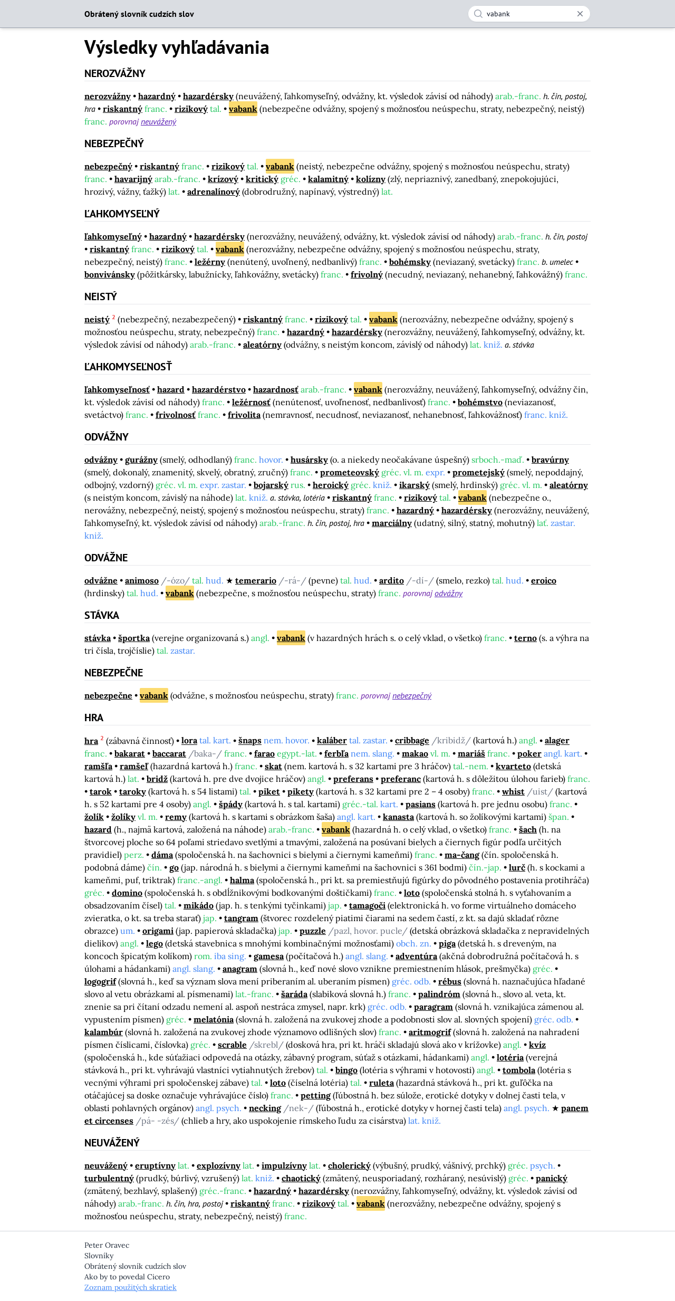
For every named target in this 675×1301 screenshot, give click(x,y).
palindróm (439, 994)
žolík (94, 816)
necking (265, 1108)
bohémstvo (480, 402)
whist (513, 791)
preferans (353, 778)
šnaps (250, 740)
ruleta (381, 1082)
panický (551, 1178)
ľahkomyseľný (113, 236)
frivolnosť (176, 414)
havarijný (133, 179)
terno (525, 638)
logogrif (100, 981)
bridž (157, 778)
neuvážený (158, 121)
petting (316, 1095)
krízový (223, 179)
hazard (171, 389)
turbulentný (109, 1178)
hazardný (157, 96)
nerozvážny (107, 96)
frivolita (244, 414)
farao (264, 753)
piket (269, 791)
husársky (309, 459)
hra (91, 740)
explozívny (218, 1165)
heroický (331, 485)
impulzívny (284, 1165)
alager (557, 740)
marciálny (392, 523)
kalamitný (328, 179)
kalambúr (103, 1032)
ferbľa (336, 753)
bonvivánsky (109, 274)
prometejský (478, 472)
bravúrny (550, 459)
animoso (142, 580)
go (174, 867)
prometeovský (349, 472)
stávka (97, 638)
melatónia (214, 1019)
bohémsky (410, 261)
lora (189, 740)
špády (231, 804)
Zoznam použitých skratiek (130, 1287)
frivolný (367, 274)
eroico (543, 580)
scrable (232, 1044)
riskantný (122, 108)
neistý (97, 319)
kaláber (332, 740)
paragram (433, 1006)
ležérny (210, 261)
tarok (101, 791)
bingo (346, 1070)
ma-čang (462, 854)
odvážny (101, 459)
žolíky (123, 816)
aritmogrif (430, 1032)
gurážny (141, 459)
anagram (240, 968)
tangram (241, 918)
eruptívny (155, 1165)
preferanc (401, 778)
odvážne (101, 580)
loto (412, 892)
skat (273, 766)
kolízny (370, 179)
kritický (262, 179)
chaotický (301, 1178)
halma (242, 880)
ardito (391, 580)
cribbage (412, 740)
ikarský (414, 485)
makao (415, 753)
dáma (162, 854)
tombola (519, 1070)
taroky (132, 791)
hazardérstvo (219, 389)
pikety (300, 791)
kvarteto (513, 766)
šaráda (294, 994)
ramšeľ (134, 766)
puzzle (313, 930)
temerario (255, 580)
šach (528, 829)
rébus (449, 981)
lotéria (510, 1057)
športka (134, 638)
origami (157, 930)
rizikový (191, 108)
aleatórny (262, 344)
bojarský (271, 485)
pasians (421, 804)
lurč (517, 867)
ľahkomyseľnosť (117, 389)
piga (447, 943)
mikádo (199, 905)
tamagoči (367, 905)
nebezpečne (108, 695)
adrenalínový (213, 191)
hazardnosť (275, 389)
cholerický (349, 1165)
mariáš (471, 753)
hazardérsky (208, 96)
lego (154, 943)
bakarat (129, 753)
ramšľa (98, 766)
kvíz (537, 1044)
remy (176, 816)
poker (529, 753)
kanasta (398, 816)
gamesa (269, 956)
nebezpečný (108, 166)
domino (127, 892)
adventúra (416, 956)
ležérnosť (251, 402)
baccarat (169, 753)
